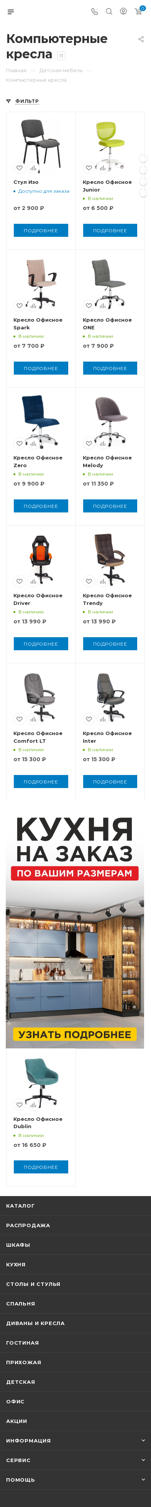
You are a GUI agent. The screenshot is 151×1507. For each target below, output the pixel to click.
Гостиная (22, 1343)
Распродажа (28, 1225)
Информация (28, 1441)
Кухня (16, 1264)
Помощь (20, 1480)
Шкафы (18, 1245)
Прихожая (23, 1362)
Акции (16, 1421)
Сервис (18, 1460)
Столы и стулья (33, 1284)
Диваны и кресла (35, 1323)
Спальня (20, 1303)
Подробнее (41, 230)
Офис (15, 1401)
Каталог (20, 1206)
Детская (20, 1382)
